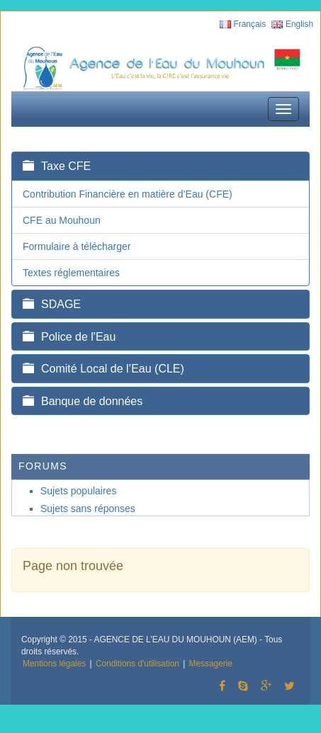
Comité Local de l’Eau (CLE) (103, 369)
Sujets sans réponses (87, 508)
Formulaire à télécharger (77, 246)
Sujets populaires (78, 490)
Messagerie (210, 664)
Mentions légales (54, 664)
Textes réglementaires (71, 272)
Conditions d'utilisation (137, 664)
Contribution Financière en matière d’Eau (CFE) (127, 194)
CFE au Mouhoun (62, 220)
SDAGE (52, 304)
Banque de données (82, 401)
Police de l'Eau (69, 337)
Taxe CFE (57, 166)
